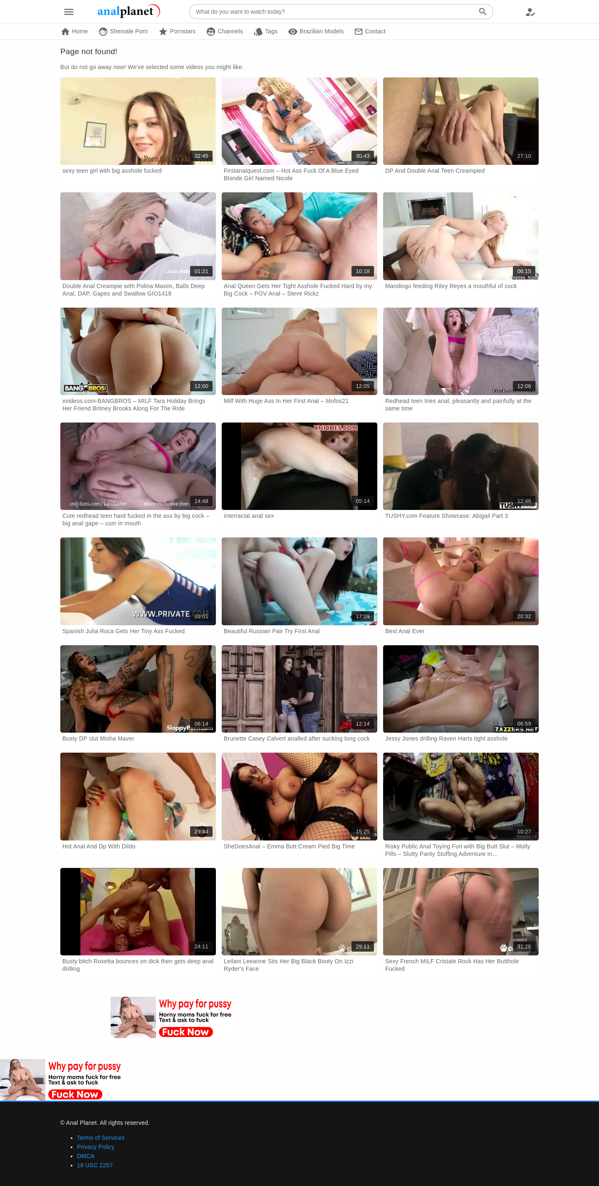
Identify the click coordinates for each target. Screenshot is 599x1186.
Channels (224, 32)
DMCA (85, 1156)
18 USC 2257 (95, 1165)
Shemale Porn (123, 32)
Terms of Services (101, 1137)
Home (74, 32)
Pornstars (177, 32)
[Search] (483, 11)
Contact (370, 31)
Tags (265, 32)
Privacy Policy (95, 1147)
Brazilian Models (316, 32)
